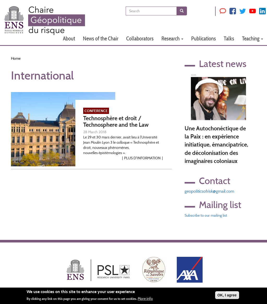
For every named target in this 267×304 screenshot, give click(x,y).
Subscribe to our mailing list (206, 215)
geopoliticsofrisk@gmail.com (209, 191)
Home (16, 58)
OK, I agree (227, 296)
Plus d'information (142, 158)
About (69, 38)
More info (145, 299)
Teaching (252, 38)
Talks (229, 38)
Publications (203, 38)
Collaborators (140, 38)
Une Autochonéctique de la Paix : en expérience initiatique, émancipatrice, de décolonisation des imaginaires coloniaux (216, 145)
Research (172, 38)
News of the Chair (100, 38)
